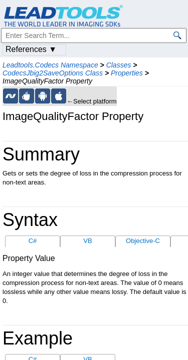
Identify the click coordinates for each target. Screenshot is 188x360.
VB (87, 240)
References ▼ (31, 49)
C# (33, 240)
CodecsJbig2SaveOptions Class (53, 73)
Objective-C (143, 240)
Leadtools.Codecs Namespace (50, 65)
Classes (118, 65)
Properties (127, 73)
